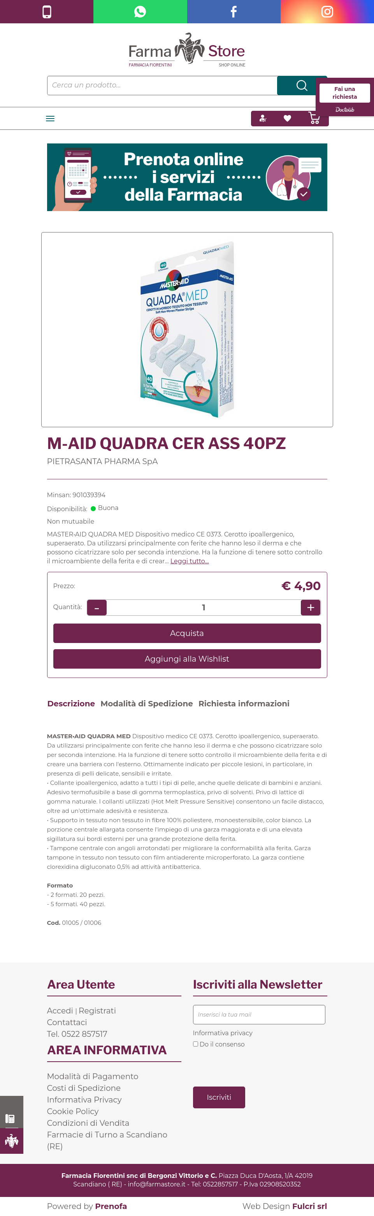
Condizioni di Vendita (88, 1123)
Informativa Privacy (84, 1099)
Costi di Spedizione (84, 1088)
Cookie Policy (73, 1111)
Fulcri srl (309, 1206)
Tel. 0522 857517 (77, 1034)
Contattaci (67, 1022)
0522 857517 (11, 1118)
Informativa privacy (223, 1033)
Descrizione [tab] (71, 703)
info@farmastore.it (157, 1184)
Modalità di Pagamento (93, 1076)
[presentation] (252, 1067)
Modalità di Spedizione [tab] (146, 703)
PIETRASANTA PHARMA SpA (102, 461)
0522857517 (220, 1184)
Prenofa (111, 1206)
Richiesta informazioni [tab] (244, 703)
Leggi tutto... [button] (189, 561)
